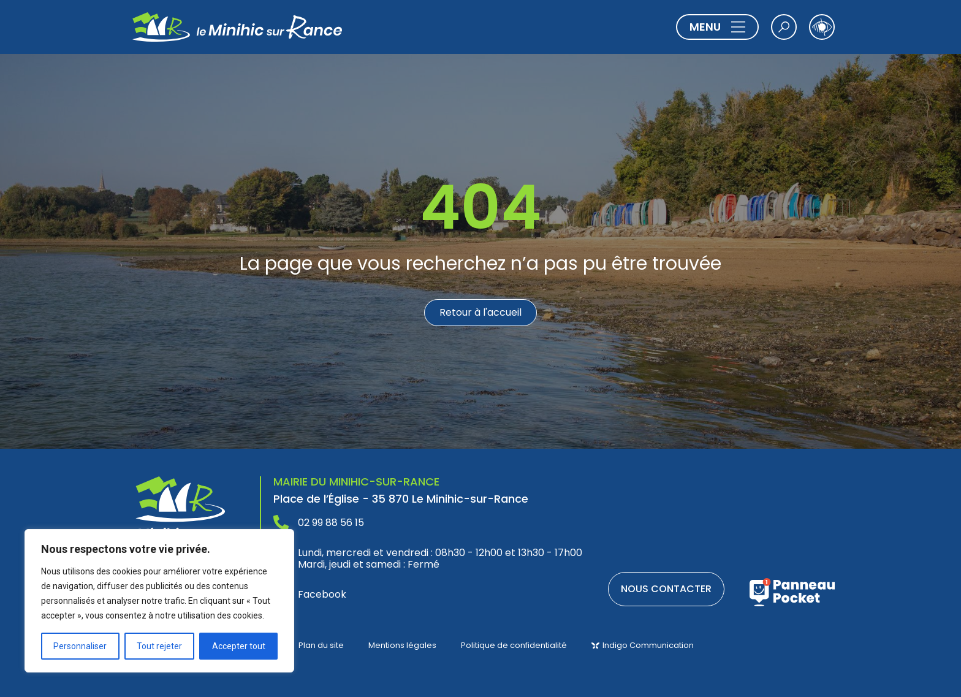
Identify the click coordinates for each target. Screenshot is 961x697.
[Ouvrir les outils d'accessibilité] (822, 27)
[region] (159, 600)
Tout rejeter (159, 646)
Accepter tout (238, 646)
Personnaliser (80, 646)
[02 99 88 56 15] (281, 522)
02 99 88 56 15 (331, 523)
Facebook (322, 594)
